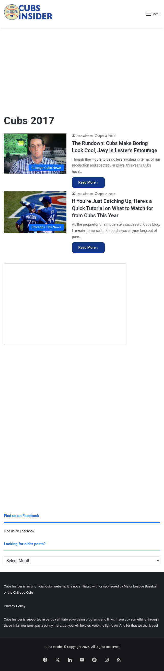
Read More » (88, 182)
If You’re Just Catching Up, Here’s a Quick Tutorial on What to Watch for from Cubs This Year (112, 208)
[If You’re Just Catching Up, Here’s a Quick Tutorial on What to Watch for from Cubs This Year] (35, 212)
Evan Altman (84, 136)
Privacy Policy (14, 606)
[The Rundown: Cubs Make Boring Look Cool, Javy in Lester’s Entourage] (35, 153)
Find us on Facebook (19, 531)
